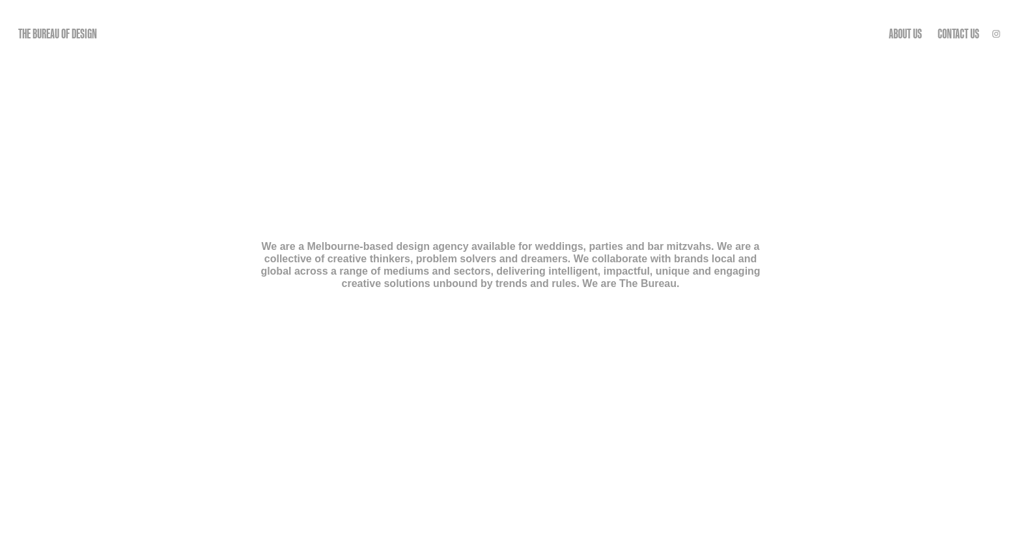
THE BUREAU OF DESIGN (57, 33)
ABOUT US (905, 33)
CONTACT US (958, 33)
